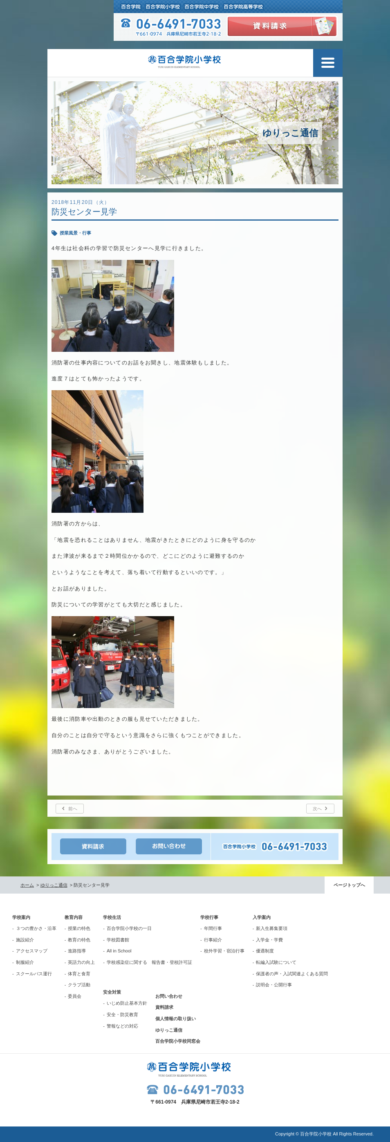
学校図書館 (118, 939)
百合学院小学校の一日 (129, 928)
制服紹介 (25, 962)
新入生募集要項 (271, 928)
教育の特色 (79, 939)
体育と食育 (79, 973)
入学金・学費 (269, 939)
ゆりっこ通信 (53, 885)
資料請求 (164, 1007)
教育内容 (74, 917)
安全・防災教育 (122, 1014)
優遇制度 (265, 950)
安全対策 (112, 992)
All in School (119, 950)
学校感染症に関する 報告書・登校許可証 (149, 962)
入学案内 (262, 917)
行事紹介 (213, 939)
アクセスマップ (31, 950)
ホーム (27, 885)
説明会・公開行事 (274, 984)
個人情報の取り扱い (175, 1018)
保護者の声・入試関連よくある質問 (292, 973)
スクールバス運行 (34, 973)
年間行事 (213, 928)
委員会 (74, 996)
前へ (72, 808)
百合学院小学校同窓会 (177, 1041)
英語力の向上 (81, 962)
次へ (317, 808)
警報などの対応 (122, 1026)
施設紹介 (25, 939)
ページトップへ (349, 885)
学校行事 (209, 917)
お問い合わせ (168, 996)
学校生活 (112, 917)
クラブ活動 (79, 984)
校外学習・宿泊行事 (224, 950)
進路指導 (77, 950)
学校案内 (21, 917)
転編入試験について (276, 962)
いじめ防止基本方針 (127, 1003)
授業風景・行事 (75, 232)
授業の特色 (79, 928)
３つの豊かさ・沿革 (36, 928)
